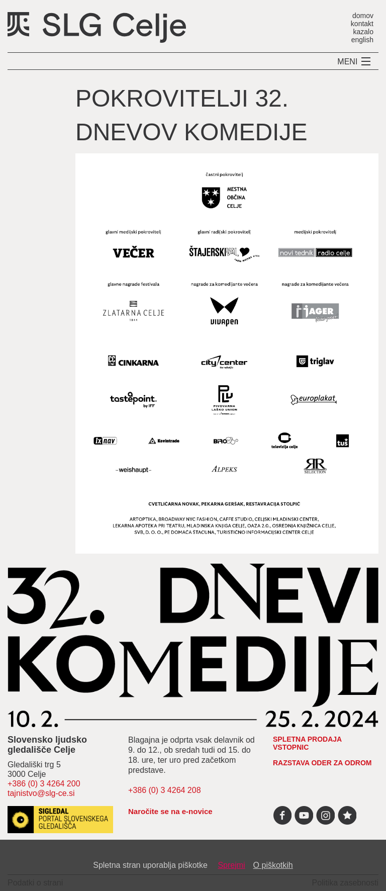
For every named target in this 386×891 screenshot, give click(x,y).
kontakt (362, 23)
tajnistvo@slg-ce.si (41, 793)
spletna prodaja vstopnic (307, 743)
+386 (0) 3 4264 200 (44, 783)
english (362, 39)
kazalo (363, 31)
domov (362, 15)
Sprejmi (231, 865)
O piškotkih (273, 865)
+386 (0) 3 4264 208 (164, 790)
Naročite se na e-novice (170, 811)
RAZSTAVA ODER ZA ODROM (322, 763)
